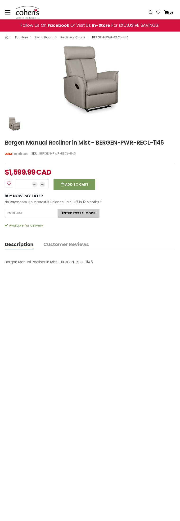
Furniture (21, 37)
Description (19, 244)
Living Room (44, 37)
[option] (90, 78)
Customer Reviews (66, 244)
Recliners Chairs (72, 37)
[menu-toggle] (7, 12)
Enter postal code (78, 213)
